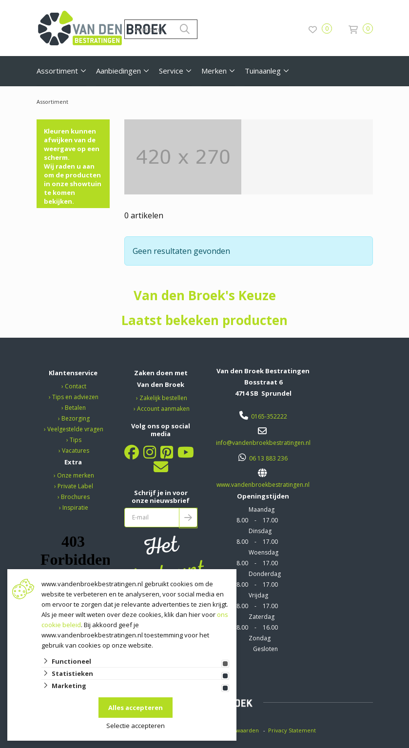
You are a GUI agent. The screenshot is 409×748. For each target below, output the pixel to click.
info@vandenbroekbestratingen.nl (263, 443)
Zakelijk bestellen (163, 398)
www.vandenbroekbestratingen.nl (263, 484)
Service (171, 71)
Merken (214, 71)
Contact (75, 386)
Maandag (261, 509)
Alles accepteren (135, 707)
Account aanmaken (163, 408)
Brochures (75, 497)
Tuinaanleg (263, 71)
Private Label (75, 486)
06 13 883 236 (268, 458)
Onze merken (75, 475)
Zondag (260, 638)
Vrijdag (258, 595)
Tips (75, 440)
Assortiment (57, 71)
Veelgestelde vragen (75, 429)
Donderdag (265, 574)
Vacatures (75, 450)
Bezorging (75, 418)
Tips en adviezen (75, 397)
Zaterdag (261, 617)
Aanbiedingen (118, 71)
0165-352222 (269, 416)
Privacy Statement (292, 730)
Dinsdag (260, 531)
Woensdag (263, 552)
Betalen (75, 407)
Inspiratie (75, 507)
